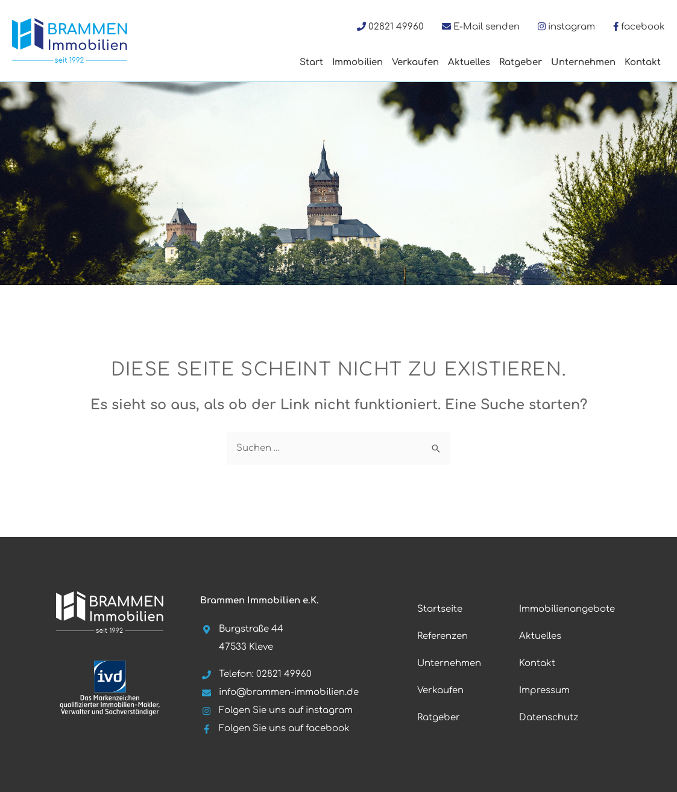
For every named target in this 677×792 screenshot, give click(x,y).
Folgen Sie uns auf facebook (275, 728)
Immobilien (357, 62)
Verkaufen (415, 62)
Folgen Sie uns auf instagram (276, 710)
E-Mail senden (486, 27)
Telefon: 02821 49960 (256, 674)
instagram (571, 27)
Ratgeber (520, 62)
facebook (643, 27)
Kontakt (643, 62)
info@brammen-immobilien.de (279, 692)
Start (311, 62)
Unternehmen (583, 62)
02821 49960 (396, 27)
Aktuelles (469, 62)
